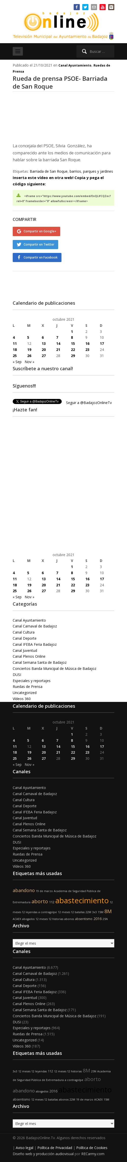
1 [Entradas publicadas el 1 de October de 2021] (72, 331)
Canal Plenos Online (29, 656)
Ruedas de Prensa (27, 686)
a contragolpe (47, 912)
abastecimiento (82, 900)
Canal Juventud (25, 650)
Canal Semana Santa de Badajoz (40, 662)
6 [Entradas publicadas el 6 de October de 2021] (43, 337)
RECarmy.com (92, 1153)
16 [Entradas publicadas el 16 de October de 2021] (87, 343)
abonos (69, 919)
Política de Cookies (91, 1147)
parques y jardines (98, 171)
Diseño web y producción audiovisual (43, 1153)
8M (108, 911)
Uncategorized (25, 692)
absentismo (83, 919)
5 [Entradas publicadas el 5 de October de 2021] (28, 337)
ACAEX (17, 919)
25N (105, 919)
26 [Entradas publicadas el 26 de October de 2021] (29, 355)
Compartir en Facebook (41, 257)
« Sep (17, 361)
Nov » (29, 361)
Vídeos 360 (22, 698)
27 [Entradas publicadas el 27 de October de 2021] (44, 355)
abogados (28, 919)
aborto (39, 901)
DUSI (17, 674)
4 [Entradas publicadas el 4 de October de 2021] (14, 337)
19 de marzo (44, 891)
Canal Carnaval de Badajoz (35, 626)
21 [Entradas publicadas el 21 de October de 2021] (58, 349)
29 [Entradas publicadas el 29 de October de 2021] (73, 355)
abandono (24, 890)
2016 (97, 918)
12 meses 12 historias (49, 919)
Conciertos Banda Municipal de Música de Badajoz (54, 668)
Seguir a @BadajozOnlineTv (89, 402)
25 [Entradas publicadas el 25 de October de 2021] (15, 355)
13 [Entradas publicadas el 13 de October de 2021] (44, 343)
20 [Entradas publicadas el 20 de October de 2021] (44, 349)
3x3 (94, 912)
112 (51, 902)
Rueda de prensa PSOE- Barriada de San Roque (60, 82)
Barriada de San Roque (49, 171)
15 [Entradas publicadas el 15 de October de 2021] (73, 343)
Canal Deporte (25, 638)
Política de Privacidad (54, 1147)
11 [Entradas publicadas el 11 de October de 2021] (15, 343)
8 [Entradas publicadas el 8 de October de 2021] (72, 337)
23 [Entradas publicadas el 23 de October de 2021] (87, 349)
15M (100, 912)
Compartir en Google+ (40, 231)
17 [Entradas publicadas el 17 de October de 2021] (102, 343)
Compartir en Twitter (39, 244)
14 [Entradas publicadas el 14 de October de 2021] (58, 343)
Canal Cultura (24, 632)
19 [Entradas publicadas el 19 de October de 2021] (29, 349)
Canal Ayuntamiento (74, 65)
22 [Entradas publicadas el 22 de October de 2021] (73, 349)
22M (88, 912)
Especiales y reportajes (32, 680)
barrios (75, 171)
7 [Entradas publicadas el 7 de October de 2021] (57, 337)
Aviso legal (24, 1147)
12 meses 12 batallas (71, 912)
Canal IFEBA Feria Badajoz (35, 644)
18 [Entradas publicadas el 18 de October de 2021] (15, 349)
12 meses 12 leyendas (32, 1071)
